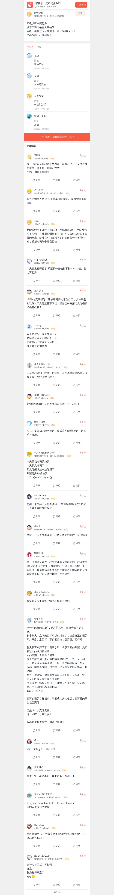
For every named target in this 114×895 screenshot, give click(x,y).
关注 (80, 13)
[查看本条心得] (57, 166)
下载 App (81, 5)
